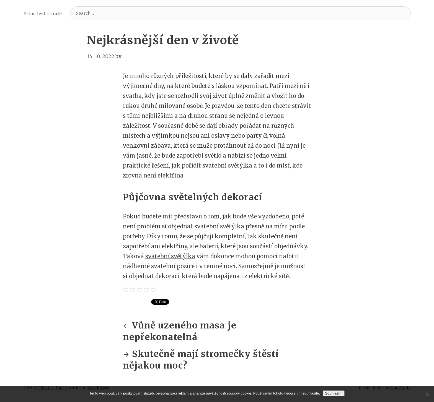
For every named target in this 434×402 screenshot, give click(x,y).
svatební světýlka (170, 256)
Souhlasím (333, 393)
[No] (427, 394)
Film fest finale (42, 13)
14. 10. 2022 (100, 56)
